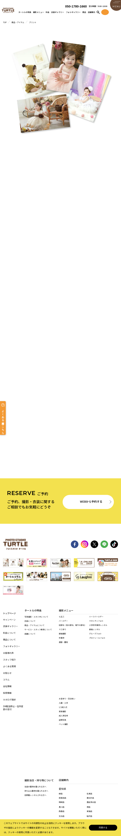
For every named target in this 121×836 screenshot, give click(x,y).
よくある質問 (9, 665)
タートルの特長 (24, 13)
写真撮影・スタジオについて (36, 619)
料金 (47, 13)
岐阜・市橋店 (64, 762)
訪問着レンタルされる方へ (35, 661)
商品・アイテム (18, 22)
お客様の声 (8, 652)
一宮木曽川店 (64, 745)
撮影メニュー (38, 13)
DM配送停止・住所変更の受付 (13, 707)
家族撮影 (62, 670)
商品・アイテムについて (34, 627)
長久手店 (62, 740)
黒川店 (61, 727)
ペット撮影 (63, 683)
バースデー (63, 625)
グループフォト (95, 638)
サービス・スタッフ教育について (38, 631)
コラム (6, 678)
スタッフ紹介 (9, 658)
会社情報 (7, 685)
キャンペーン (9, 618)
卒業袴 (61, 643)
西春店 (61, 731)
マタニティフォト (96, 625)
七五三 (61, 621)
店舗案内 (91, 13)
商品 (84, 13)
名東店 (89, 713)
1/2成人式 (63, 666)
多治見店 (62, 767)
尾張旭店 (62, 718)
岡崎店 (61, 722)
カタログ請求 (9, 698)
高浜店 (89, 740)
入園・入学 (63, 661)
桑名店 (61, 779)
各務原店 (90, 762)
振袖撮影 (62, 638)
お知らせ (7, 672)
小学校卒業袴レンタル (98, 630)
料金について (9, 632)
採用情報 (7, 692)
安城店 (61, 749)
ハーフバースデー (96, 621)
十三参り (62, 634)
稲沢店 (89, 736)
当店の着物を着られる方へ (35, 653)
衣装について (29, 623)
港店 (88, 727)
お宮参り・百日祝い (67, 657)
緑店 (60, 713)
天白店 (61, 736)
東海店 (89, 731)
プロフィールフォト (97, 643)
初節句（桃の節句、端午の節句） (72, 630)
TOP (5, 22)
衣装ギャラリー (57, 13)
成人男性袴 (63, 674)
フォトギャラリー (73, 13)
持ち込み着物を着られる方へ (36, 657)
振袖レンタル (94, 634)
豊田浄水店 (91, 722)
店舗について (29, 636)
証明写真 (62, 678)
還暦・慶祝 (63, 647)
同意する (103, 827)
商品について (9, 638)
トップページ (9, 612)
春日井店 (90, 718)
